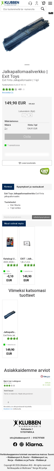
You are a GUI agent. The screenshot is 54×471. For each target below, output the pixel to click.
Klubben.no (20, 460)
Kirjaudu (37, 3)
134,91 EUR (32, 128)
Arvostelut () (7, 93)
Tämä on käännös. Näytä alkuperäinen (18, 394)
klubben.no (8, 409)
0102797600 (38, 438)
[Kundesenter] (30, 3)
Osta (27, 137)
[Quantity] (27, 115)
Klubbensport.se (39, 457)
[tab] (8, 187)
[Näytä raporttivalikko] (48, 401)
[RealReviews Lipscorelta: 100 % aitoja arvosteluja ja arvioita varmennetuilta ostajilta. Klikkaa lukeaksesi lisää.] (45, 376)
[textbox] (17, 217)
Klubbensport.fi (15, 457)
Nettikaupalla (13, 468)
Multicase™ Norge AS (31, 468)
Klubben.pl (41, 460)
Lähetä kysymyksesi (41, 217)
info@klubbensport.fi (20, 438)
